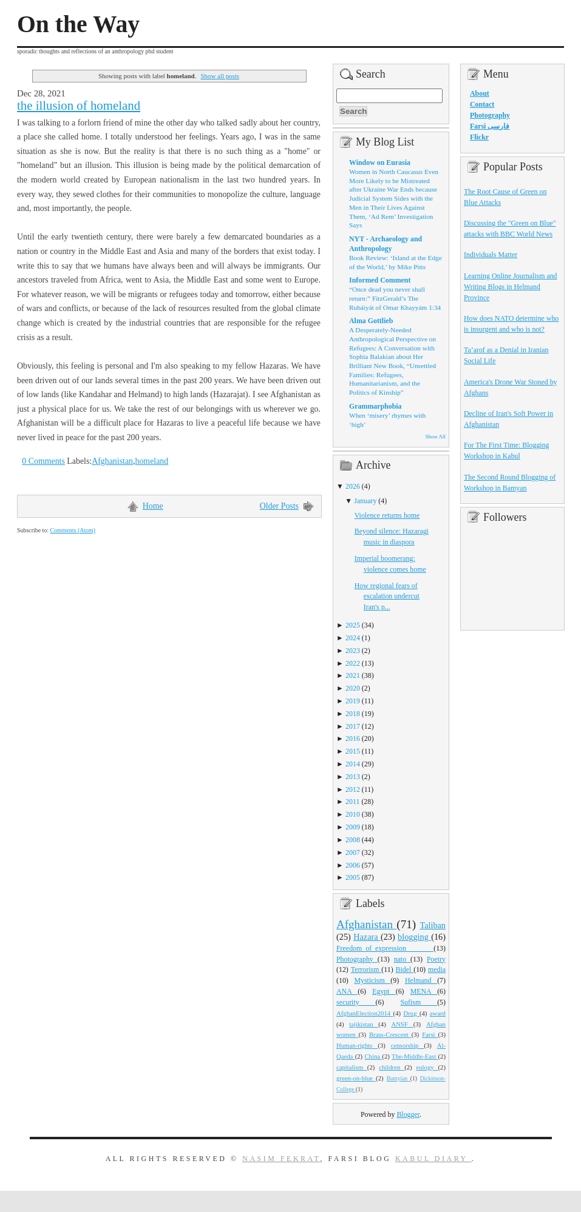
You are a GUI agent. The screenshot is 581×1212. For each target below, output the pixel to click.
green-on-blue (356, 1078)
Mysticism (372, 980)
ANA (347, 991)
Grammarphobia (375, 406)
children (391, 1067)
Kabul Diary (433, 1158)
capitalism (351, 1067)
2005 (352, 877)
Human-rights (357, 1045)
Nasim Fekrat (281, 1158)
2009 (352, 827)
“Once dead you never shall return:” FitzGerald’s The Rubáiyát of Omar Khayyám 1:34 (395, 298)
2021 (352, 675)
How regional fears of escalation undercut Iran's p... (387, 596)
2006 (352, 865)
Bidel (405, 969)
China (373, 1056)
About (479, 93)
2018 (352, 713)
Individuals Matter (490, 254)
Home (153, 506)
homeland (151, 461)
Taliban (433, 925)
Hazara (367, 937)
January (365, 501)
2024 (352, 638)
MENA (423, 991)
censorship (407, 1045)
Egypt (384, 991)
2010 (352, 814)
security (356, 1002)
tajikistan (363, 1024)
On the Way (78, 24)
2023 (352, 650)
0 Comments (43, 461)
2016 (352, 738)
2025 (352, 625)
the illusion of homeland (78, 105)
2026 (352, 486)
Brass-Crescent (390, 1034)
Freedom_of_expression (384, 948)
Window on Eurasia (379, 162)
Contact (482, 104)
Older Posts (279, 506)
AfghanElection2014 (364, 1013)
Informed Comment (379, 280)
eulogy (427, 1067)
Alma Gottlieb (371, 320)
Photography (357, 959)
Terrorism (366, 969)
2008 (352, 839)
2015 (352, 751)
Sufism (418, 1002)
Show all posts (219, 75)
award (438, 1013)
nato (402, 959)
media (437, 969)
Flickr (479, 137)
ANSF (402, 1024)
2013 (352, 776)
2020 (352, 688)
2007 (352, 852)
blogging (414, 937)
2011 (352, 801)
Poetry (436, 959)
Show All (436, 437)
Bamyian (398, 1079)
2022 (352, 663)
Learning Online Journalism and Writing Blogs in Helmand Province (510, 287)
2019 (352, 701)
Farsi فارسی (489, 126)
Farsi (430, 1034)
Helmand (421, 980)
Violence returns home (387, 515)
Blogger (408, 1114)
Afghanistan (112, 461)
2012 (352, 789)
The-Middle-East (415, 1056)
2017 (352, 726)
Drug (412, 1013)
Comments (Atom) (72, 530)
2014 (352, 764)
